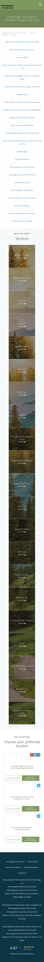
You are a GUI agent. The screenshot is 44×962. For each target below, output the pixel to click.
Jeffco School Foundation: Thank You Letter (22, 42)
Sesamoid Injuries (22, 159)
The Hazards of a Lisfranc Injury (22, 167)
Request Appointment (30, 778)
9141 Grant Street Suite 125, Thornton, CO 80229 (22, 829)
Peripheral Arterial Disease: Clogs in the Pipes (22, 87)
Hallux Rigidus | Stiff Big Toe (22, 190)
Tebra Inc (21, 862)
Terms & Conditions (13, 867)
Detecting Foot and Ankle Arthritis (22, 175)
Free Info (5, 35)
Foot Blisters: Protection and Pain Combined (22, 102)
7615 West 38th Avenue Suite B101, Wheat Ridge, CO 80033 (22, 767)
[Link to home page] (9, 5)
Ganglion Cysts (22, 94)
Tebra (32, 954)
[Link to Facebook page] (38, 754)
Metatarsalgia (22, 151)
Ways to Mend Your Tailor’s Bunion (22, 198)
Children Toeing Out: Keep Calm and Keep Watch (22, 110)
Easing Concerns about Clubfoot (22, 117)
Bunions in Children (22, 205)
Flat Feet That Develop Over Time (22, 213)
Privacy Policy (33, 862)
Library (13, 35)
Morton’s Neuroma (22, 182)
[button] (40, 4)
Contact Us (22, 873)
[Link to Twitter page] (35, 754)
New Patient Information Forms (22, 50)
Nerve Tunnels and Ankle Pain (22, 125)
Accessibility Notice (31, 867)
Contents (33, 33)
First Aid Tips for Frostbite (22, 221)
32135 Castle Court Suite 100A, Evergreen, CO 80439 (22, 798)
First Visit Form (22, 57)
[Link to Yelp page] (31, 754)
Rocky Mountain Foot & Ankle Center (14, 33)
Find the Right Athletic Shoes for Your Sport (22, 133)
